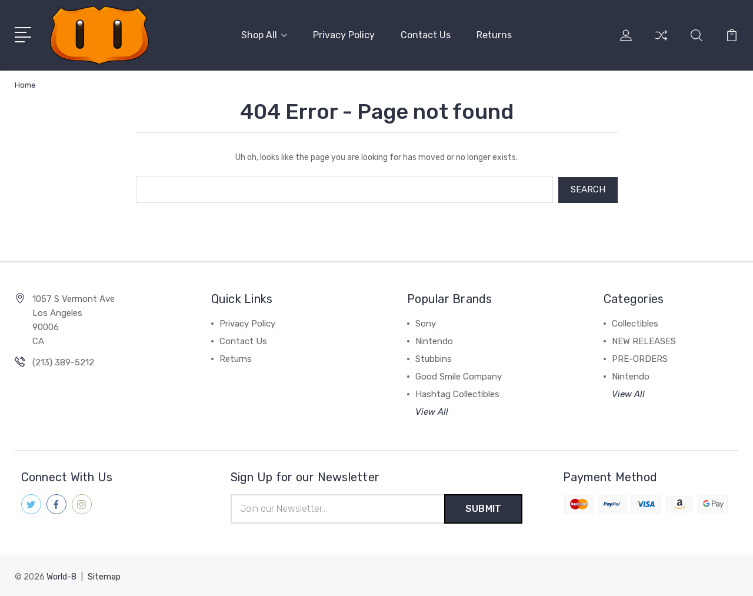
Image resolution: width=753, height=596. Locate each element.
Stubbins (433, 358)
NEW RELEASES (644, 340)
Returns (494, 35)
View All (431, 411)
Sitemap (104, 576)
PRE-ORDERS (640, 358)
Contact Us (426, 35)
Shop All (264, 35)
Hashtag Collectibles (457, 393)
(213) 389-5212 (63, 362)
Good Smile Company (458, 376)
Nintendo (434, 340)
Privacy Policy (344, 35)
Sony (425, 323)
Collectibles (635, 323)
